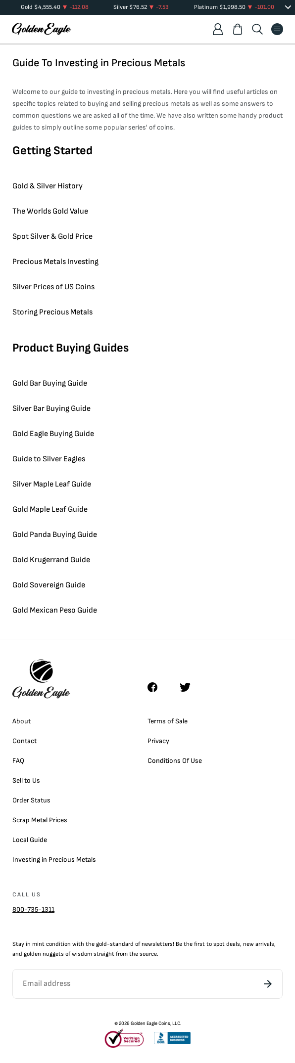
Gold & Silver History (47, 186)
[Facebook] (157, 687)
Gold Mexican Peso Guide (54, 610)
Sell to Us (26, 780)
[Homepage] (41, 29)
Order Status (31, 800)
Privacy (158, 741)
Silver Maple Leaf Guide (51, 484)
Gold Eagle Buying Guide (53, 434)
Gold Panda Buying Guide (54, 534)
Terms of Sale (168, 721)
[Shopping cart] (238, 29)
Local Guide (29, 840)
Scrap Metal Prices (39, 820)
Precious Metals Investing (55, 261)
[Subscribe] (268, 984)
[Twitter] (189, 687)
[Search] (257, 29)
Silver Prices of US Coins (53, 287)
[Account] (218, 29)
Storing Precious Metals (52, 312)
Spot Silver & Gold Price (52, 236)
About (21, 721)
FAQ (18, 760)
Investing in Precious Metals (54, 859)
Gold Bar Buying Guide (49, 383)
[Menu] (277, 29)
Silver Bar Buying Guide (51, 408)
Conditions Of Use (175, 760)
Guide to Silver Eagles (48, 459)
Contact (24, 741)
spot (219, 944)
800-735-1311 (33, 909)
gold (101, 944)
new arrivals (258, 944)
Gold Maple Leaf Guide (50, 509)
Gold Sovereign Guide (48, 585)
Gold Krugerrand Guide (51, 560)
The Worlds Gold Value (50, 211)
